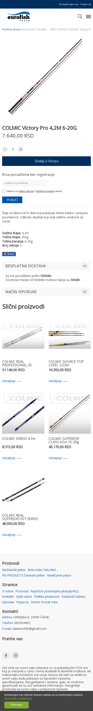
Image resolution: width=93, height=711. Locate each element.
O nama (7, 591)
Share (9, 254)
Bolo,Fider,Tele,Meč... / (36, 29)
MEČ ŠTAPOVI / (60, 29)
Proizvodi (21, 591)
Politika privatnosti (47, 597)
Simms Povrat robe (44, 602)
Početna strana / (12, 29)
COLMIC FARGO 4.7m (18, 439)
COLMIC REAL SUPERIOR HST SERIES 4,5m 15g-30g (20, 517)
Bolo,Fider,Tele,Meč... (43, 570)
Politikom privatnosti (45, 191)
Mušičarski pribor (14, 570)
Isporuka (8, 602)
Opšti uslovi (24, 597)
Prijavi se (86, 4)
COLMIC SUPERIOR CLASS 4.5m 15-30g (64, 440)
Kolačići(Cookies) (73, 597)
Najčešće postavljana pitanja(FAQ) (54, 591)
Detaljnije (12, 381)
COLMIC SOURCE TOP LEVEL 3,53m (66, 363)
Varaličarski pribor (59, 575)
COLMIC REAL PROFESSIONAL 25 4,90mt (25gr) (17, 363)
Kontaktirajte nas (68, 4)
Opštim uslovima (26, 191)
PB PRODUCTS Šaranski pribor (23, 575)
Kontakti (8, 597)
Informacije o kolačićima (18, 698)
